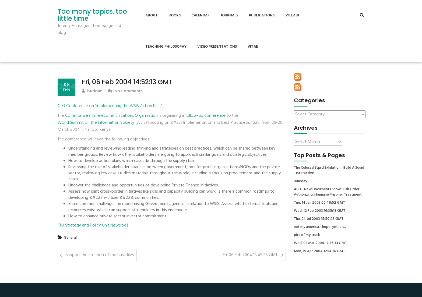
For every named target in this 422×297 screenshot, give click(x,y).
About (151, 15)
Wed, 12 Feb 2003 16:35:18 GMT (319, 211)
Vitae (253, 47)
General (70, 238)
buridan (92, 91)
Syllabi (292, 15)
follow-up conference (205, 115)
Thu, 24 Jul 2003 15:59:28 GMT (318, 219)
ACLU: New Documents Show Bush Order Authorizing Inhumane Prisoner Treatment (328, 192)
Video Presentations (217, 47)
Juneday (300, 181)
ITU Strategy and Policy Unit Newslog (92, 225)
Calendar (200, 15)
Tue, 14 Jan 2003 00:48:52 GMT (319, 203)
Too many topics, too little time (92, 15)
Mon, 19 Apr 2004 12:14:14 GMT (319, 251)
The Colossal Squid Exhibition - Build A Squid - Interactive (329, 170)
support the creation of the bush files (100, 255)
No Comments (125, 91)
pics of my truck (307, 235)
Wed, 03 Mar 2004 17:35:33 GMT (320, 243)
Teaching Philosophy (166, 47)
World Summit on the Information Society (96, 122)
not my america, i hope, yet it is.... (320, 227)
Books (174, 15)
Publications (262, 15)
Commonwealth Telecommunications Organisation (111, 115)
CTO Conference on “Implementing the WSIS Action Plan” (110, 105)
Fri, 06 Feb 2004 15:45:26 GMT (250, 255)
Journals (229, 15)
